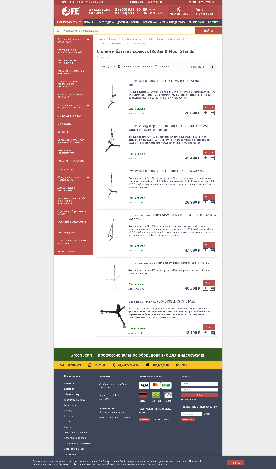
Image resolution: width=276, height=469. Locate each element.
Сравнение (155, 2)
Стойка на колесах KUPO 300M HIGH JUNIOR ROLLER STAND (169, 263)
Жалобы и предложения (111, 412)
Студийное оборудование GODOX (71, 212)
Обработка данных (74, 449)
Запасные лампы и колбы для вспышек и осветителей (71, 201)
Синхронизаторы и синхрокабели (68, 61)
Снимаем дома (65, 232)
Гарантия (69, 427)
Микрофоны (64, 124)
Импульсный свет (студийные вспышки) (69, 51)
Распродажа (106, 22)
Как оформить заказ (74, 400)
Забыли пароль (188, 400)
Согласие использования (77, 443)
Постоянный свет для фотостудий (69, 40)
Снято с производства (75, 433)
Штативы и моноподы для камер (69, 95)
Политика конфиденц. (76, 438)
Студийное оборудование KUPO (71, 223)
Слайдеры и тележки (69, 116)
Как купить (70, 405)
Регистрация (206, 2)
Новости (68, 416)
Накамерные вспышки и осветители (70, 72)
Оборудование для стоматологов (68, 178)
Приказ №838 (197, 22)
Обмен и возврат (73, 394)
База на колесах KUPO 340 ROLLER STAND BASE (161, 301)
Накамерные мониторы (70, 161)
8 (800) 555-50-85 (131, 9)
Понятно (235, 462)
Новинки (89, 22)
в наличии (162, 66)
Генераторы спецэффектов (65, 151)
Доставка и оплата (128, 22)
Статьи (67, 422)
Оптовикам (150, 22)
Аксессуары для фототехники (66, 189)
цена (105, 66)
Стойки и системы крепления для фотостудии (67, 84)
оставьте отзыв (161, 420)
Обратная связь (107, 408)
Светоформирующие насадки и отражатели (70, 106)
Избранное (137, 2)
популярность (131, 66)
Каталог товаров (69, 22)
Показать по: (198, 67)
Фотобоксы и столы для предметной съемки (70, 141)
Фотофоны (63, 132)
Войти (192, 2)
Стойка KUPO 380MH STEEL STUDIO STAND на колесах (166, 171)
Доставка (69, 389)
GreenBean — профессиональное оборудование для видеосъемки (138, 355)
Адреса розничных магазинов (114, 418)
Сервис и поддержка (172, 22)
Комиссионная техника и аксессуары (71, 242)
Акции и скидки (66, 251)
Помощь (68, 411)
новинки (147, 66)
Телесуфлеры (65, 169)
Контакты (214, 22)
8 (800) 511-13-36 (131, 13)
